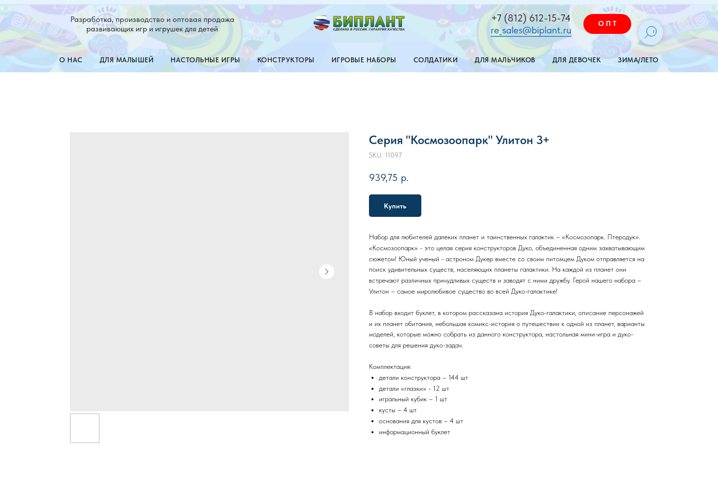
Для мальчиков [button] (505, 60)
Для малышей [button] (127, 60)
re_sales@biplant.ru (531, 30)
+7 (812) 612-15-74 (531, 18)
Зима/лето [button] (638, 60)
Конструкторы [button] (286, 60)
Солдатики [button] (435, 60)
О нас (71, 60)
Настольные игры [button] (205, 60)
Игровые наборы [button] (364, 60)
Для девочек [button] (576, 60)
